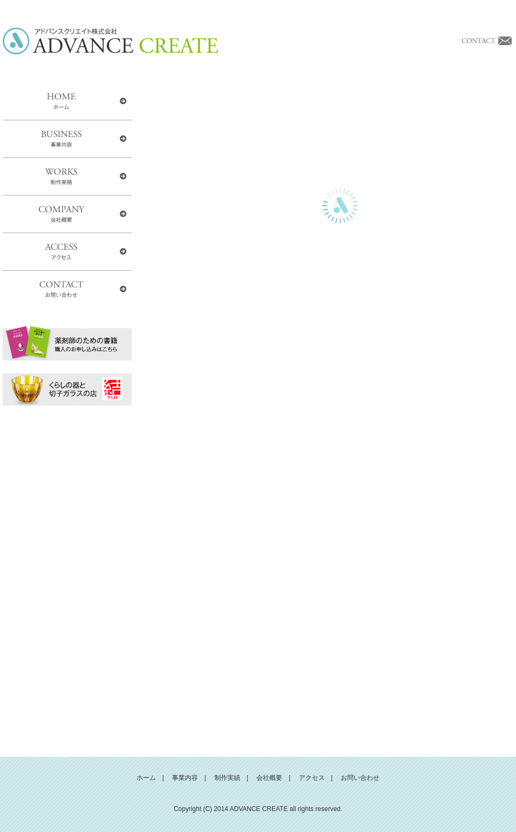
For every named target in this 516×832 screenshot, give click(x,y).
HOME (67, 101)
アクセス (312, 778)
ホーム (146, 778)
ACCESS (67, 252)
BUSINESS (67, 139)
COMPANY (67, 214)
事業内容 (185, 778)
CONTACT (67, 289)
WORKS (67, 177)
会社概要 (269, 778)
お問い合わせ (360, 778)
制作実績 (227, 778)
